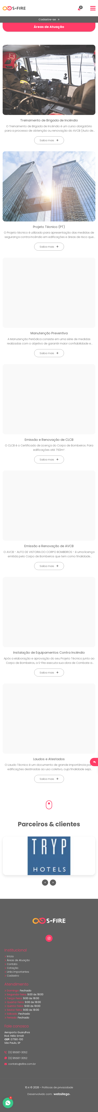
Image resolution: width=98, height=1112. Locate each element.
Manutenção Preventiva (49, 333)
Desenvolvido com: (49, 1094)
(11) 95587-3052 (15, 1052)
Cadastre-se (49, 19)
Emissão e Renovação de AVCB (49, 546)
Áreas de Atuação (17, 960)
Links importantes (16, 972)
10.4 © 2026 (32, 1087)
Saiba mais (49, 140)
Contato (10, 964)
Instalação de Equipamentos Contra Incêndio (49, 652)
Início (9, 956)
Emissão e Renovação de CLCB (49, 439)
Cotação (11, 968)
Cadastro (11, 975)
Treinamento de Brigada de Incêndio (49, 120)
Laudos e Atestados (49, 759)
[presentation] (45, 882)
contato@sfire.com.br (20, 1064)
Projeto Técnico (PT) (49, 227)
